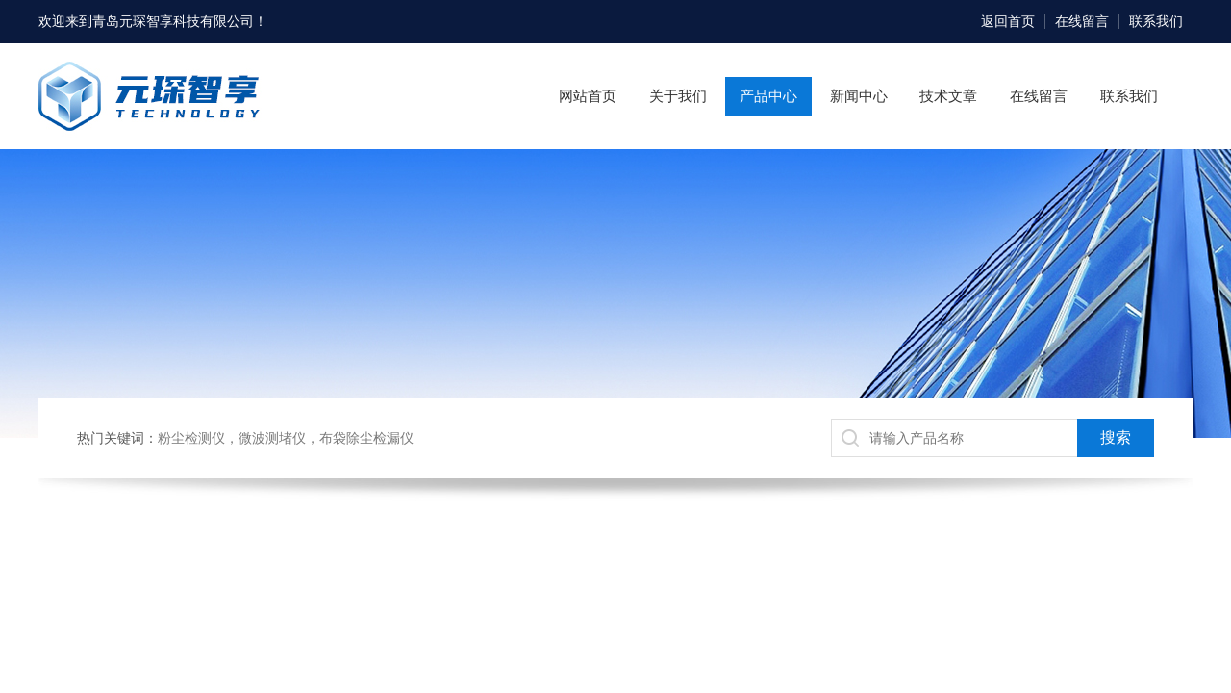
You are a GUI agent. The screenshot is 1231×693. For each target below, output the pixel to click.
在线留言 (1082, 21)
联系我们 (1156, 21)
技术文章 (948, 96)
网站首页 (587, 96)
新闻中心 (859, 96)
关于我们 (678, 96)
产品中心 (768, 96)
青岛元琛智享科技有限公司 (173, 21)
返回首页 (1008, 21)
